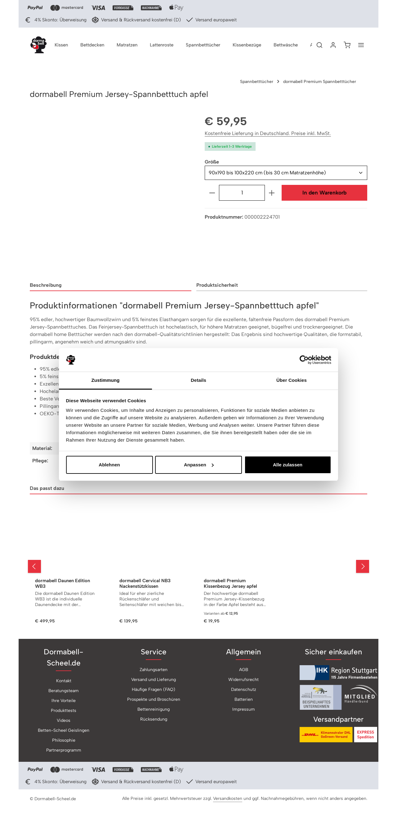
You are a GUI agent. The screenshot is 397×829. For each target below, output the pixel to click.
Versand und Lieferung (153, 682)
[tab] (110, 288)
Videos (63, 723)
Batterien (243, 702)
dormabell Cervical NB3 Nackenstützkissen (145, 585)
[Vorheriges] (34, 568)
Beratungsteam (63, 693)
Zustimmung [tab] (105, 380)
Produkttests (63, 713)
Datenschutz (243, 692)
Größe (212, 164)
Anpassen (199, 464)
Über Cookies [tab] (291, 380)
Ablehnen (109, 464)
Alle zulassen (287, 464)
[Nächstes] (362, 568)
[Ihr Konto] (333, 46)
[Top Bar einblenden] (361, 46)
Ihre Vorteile (63, 703)
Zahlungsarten (153, 672)
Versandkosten (227, 801)
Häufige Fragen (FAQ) (153, 692)
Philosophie (63, 742)
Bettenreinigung (153, 711)
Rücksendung (153, 721)
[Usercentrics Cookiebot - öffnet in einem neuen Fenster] (304, 359)
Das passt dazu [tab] (47, 490)
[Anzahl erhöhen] (272, 195)
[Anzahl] (242, 195)
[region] (111, 195)
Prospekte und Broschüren (153, 702)
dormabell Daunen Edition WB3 (62, 585)
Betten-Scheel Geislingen (63, 732)
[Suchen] (319, 46)
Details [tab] (198, 380)
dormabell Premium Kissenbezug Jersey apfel (230, 585)
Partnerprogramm (63, 752)
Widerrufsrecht (243, 682)
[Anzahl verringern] (212, 195)
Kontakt (63, 683)
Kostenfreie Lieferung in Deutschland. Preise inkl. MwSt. (268, 136)
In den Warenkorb (324, 195)
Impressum (243, 711)
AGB (243, 672)
